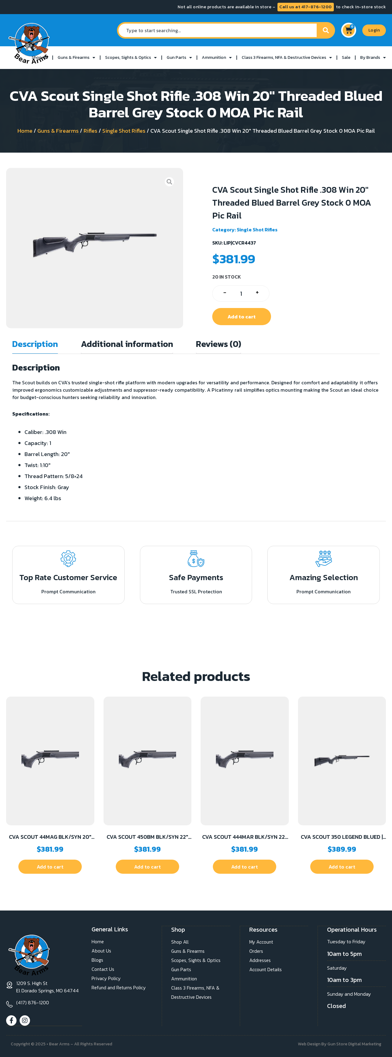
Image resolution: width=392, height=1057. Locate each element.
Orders (256, 951)
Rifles (90, 131)
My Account (261, 941)
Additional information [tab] (127, 343)
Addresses (260, 960)
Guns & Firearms (76, 57)
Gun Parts (179, 57)
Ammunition (217, 57)
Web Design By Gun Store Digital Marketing (339, 1043)
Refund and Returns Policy (120, 987)
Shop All (40, 57)
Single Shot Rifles (123, 131)
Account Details (266, 969)
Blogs (97, 960)
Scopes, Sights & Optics (131, 57)
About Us (101, 951)
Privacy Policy (106, 978)
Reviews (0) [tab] (218, 343)
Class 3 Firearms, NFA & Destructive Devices (287, 57)
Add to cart (242, 316)
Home (24, 131)
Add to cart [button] (50, 866)
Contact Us (103, 969)
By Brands (373, 57)
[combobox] (216, 30)
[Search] (326, 30)
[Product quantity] (241, 293)
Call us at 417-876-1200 (305, 7)
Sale (346, 57)
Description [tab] (35, 343)
